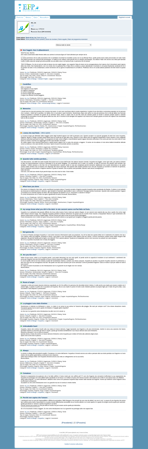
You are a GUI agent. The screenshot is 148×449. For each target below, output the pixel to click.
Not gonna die (28, 232)
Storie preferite (30, 39)
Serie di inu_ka (41, 38)
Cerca (36, 17)
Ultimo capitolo (45, 133)
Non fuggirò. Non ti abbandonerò (36, 50)
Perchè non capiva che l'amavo (35, 398)
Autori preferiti (40, 39)
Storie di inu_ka (31, 38)
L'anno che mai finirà (31, 133)
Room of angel (28, 282)
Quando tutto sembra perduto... (35, 159)
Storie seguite (62, 39)
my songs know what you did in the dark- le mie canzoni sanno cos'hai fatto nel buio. (56, 209)
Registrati (122, 17)
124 (51, 153)
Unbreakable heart (30, 326)
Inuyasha (41, 127)
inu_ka (27, 72)
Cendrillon (27, 84)
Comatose (27, 373)
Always (26, 350)
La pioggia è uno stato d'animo (35, 303)
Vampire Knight (42, 79)
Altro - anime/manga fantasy (46, 103)
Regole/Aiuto (44, 17)
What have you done (31, 186)
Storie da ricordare (51, 39)
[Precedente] (67, 423)
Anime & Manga (31, 79)
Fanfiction (20, 17)
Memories (27, 108)
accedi (128, 17)
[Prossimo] (81, 423)
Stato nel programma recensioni (77, 39)
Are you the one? (29, 255)
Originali (28, 17)
